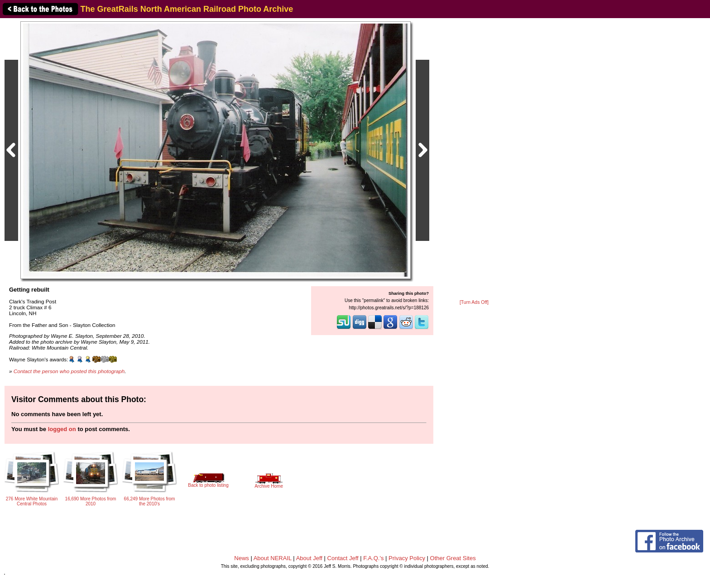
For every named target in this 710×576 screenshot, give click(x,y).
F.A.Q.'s (373, 558)
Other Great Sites (453, 558)
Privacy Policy (407, 558)
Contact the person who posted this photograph (69, 371)
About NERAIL (273, 558)
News (241, 558)
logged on (62, 429)
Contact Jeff (343, 558)
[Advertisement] (474, 159)
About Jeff (309, 558)
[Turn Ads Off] (474, 302)
